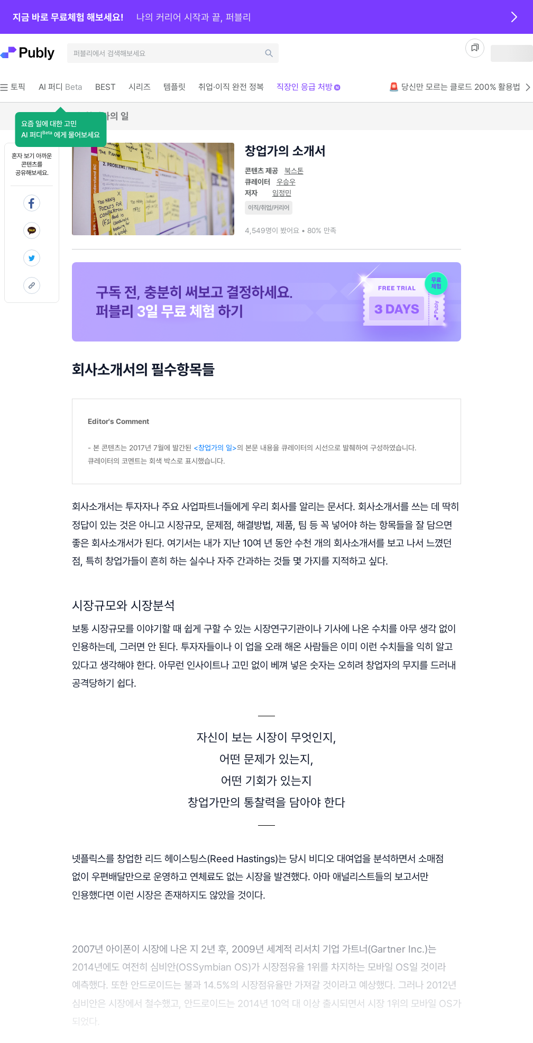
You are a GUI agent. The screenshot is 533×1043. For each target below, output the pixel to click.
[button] (60, 129)
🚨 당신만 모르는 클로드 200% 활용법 (461, 87)
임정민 (281, 193)
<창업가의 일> (215, 448)
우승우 (286, 182)
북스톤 (294, 171)
